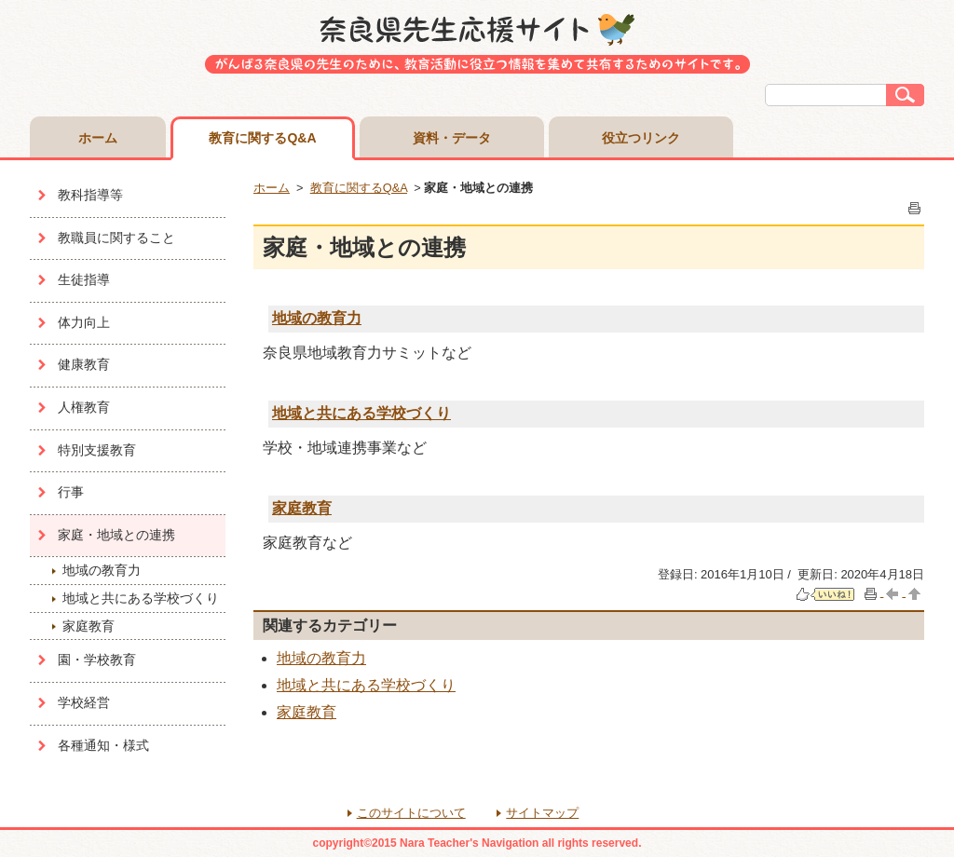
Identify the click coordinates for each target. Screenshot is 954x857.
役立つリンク (641, 137)
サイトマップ (542, 813)
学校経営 (84, 702)
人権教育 (84, 407)
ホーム (97, 137)
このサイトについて (411, 813)
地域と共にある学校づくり (140, 598)
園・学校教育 (97, 659)
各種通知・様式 (103, 745)
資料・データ (452, 137)
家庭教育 (88, 626)
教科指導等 (90, 194)
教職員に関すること (116, 237)
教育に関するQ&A (262, 137)
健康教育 (84, 364)
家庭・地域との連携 (116, 534)
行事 (71, 491)
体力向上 (84, 322)
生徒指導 (84, 279)
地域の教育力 (101, 570)
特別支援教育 (97, 449)
